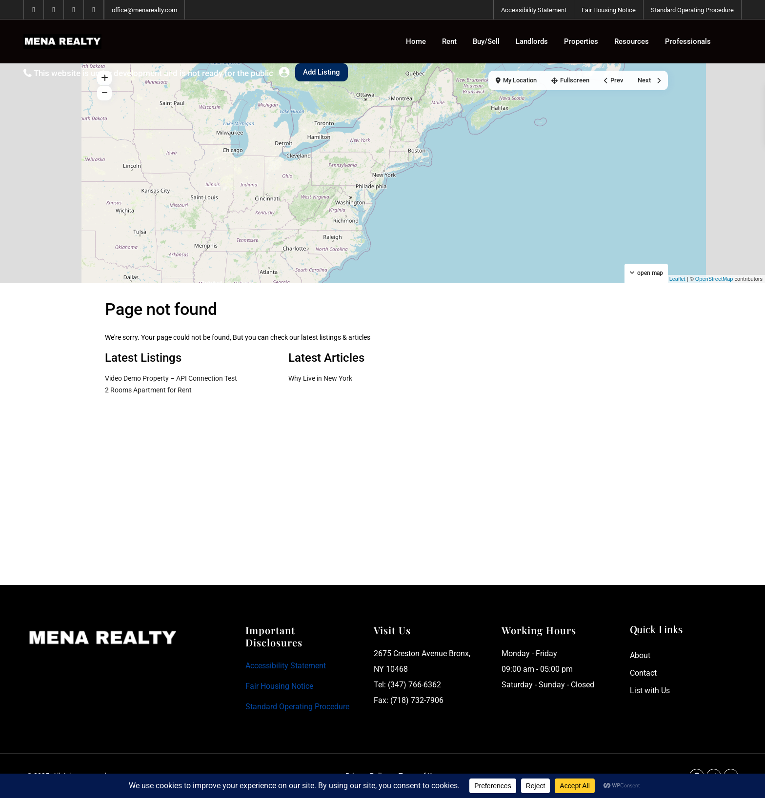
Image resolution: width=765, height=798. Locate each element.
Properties (581, 41)
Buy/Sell (486, 41)
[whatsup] (54, 9)
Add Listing (321, 72)
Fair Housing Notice (609, 10)
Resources (631, 41)
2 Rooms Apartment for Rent (148, 390)
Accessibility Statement (533, 10)
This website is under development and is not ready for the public (153, 73)
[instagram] (94, 9)
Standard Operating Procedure (692, 10)
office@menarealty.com (144, 10)
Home (416, 41)
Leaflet (673, 279)
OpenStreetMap (714, 279)
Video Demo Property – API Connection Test (171, 378)
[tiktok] (74, 9)
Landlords (532, 41)
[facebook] (34, 9)
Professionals (688, 41)
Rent (449, 41)
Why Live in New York (320, 378)
